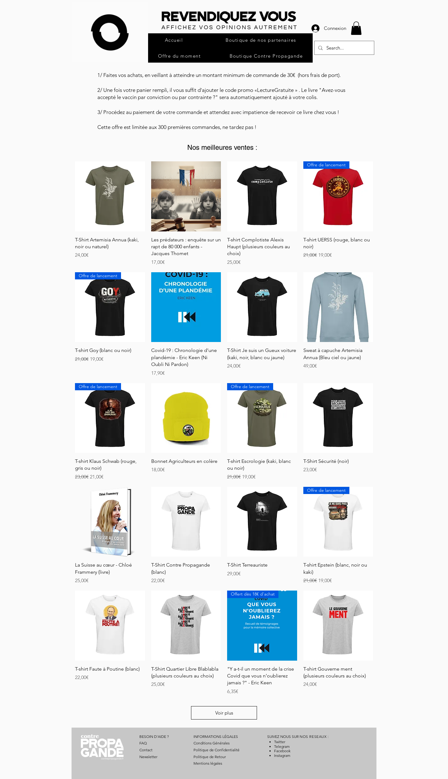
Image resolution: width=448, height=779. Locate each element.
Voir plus (224, 713)
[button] (356, 28)
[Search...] (343, 48)
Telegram (282, 746)
